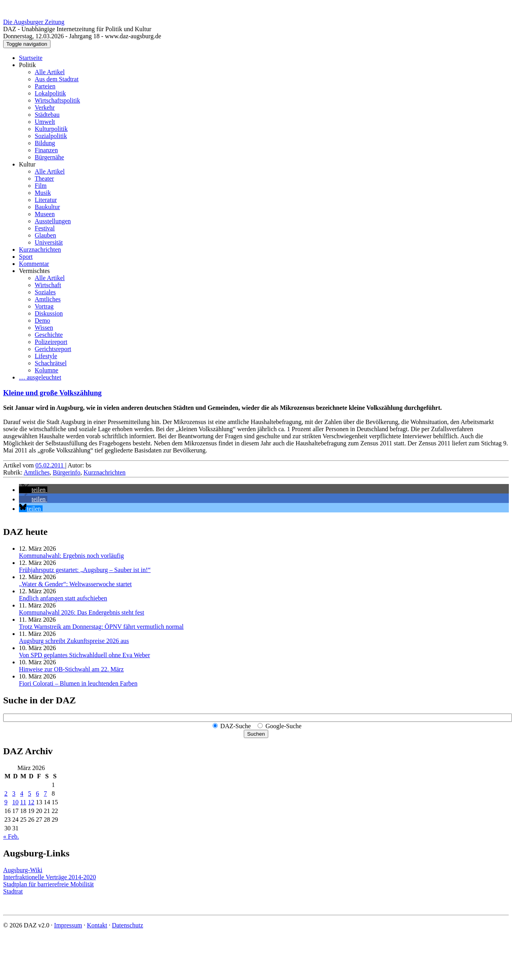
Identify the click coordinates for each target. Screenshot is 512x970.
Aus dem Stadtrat (56, 79)
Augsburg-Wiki (23, 870)
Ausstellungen (53, 221)
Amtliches (48, 299)
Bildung (45, 143)
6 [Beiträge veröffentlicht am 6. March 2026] (37, 793)
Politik (27, 65)
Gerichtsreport (53, 349)
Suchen (256, 734)
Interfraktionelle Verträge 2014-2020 (49, 877)
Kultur (27, 164)
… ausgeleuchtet (40, 377)
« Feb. (11, 836)
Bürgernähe (49, 157)
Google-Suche (283, 726)
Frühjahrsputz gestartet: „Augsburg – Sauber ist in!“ (85, 569)
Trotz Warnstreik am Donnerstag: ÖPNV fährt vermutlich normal (101, 626)
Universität (49, 242)
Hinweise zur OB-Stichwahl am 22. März (71, 669)
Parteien (45, 86)
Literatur (46, 199)
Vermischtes (34, 270)
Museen (45, 214)
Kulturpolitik (51, 128)
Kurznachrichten (40, 249)
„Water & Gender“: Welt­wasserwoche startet (75, 584)
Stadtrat (13, 891)
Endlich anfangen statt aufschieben (63, 598)
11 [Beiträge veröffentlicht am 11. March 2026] (23, 802)
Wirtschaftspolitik (57, 100)
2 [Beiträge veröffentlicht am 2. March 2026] (5, 793)
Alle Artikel (50, 72)
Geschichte (49, 334)
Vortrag (44, 306)
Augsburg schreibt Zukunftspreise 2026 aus (74, 640)
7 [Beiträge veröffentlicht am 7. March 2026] (45, 793)
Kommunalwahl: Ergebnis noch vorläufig (71, 555)
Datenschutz (127, 925)
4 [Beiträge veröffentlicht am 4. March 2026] (21, 793)
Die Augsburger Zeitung (33, 22)
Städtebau (47, 114)
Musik (43, 192)
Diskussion (49, 313)
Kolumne (46, 370)
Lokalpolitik (50, 93)
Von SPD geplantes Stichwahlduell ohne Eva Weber (84, 655)
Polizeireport (51, 341)
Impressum (68, 925)
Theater (44, 178)
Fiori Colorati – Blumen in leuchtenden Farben (78, 683)
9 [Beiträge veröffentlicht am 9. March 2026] (5, 802)
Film (41, 185)
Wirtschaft (48, 285)
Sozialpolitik (51, 136)
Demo (42, 320)
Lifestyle (46, 356)
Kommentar (34, 263)
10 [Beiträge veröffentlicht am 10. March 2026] (15, 802)
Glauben (45, 235)
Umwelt (45, 121)
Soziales (45, 292)
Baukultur (47, 207)
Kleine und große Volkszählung (52, 393)
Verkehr (45, 107)
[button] (33, 489)
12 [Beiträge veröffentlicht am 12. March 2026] (31, 802)
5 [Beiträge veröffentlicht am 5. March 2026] (29, 793)
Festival (45, 228)
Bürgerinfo (66, 472)
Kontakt (97, 925)
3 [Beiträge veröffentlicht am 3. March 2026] (13, 793)
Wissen (44, 327)
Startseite (31, 57)
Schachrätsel (51, 363)
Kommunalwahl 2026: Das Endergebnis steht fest (81, 612)
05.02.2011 (50, 465)
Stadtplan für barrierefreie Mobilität (48, 884)
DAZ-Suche (235, 726)
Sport (26, 256)
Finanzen (46, 150)
